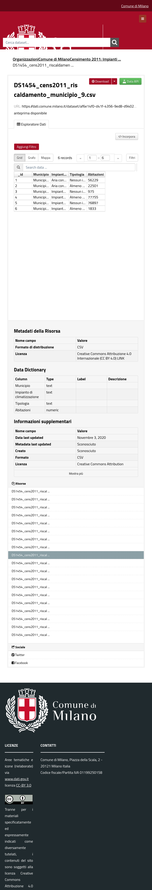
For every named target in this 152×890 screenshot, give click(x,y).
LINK (120, 358)
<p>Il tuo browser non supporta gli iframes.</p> (76, 234)
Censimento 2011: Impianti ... (95, 59)
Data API (130, 81)
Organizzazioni (26, 59)
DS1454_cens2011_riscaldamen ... (43, 65)
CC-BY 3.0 (23, 785)
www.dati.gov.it (17, 779)
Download (100, 81)
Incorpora (126, 136)
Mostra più (76, 473)
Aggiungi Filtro (26, 146)
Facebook (20, 662)
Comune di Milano (135, 6)
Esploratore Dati (31, 124)
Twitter (18, 654)
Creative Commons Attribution (100, 464)
